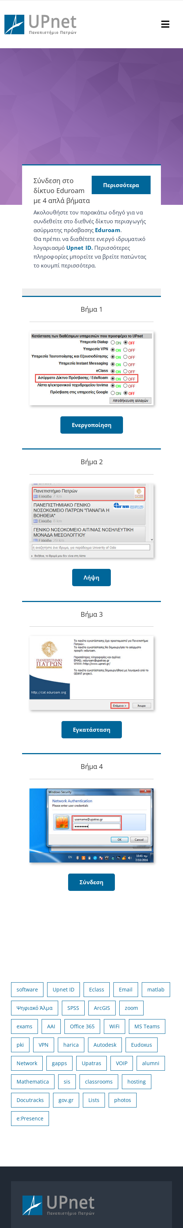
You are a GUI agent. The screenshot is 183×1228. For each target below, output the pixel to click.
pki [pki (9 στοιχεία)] (20, 1044)
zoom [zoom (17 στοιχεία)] (131, 1007)
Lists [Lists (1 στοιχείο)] (93, 1099)
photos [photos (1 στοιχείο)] (122, 1099)
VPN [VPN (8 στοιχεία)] (44, 1044)
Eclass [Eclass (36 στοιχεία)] (96, 989)
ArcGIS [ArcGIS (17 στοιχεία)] (102, 1007)
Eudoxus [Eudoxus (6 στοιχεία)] (141, 1044)
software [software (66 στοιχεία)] (27, 989)
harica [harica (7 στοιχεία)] (71, 1044)
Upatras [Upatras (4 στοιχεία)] (91, 1063)
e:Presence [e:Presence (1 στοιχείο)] (30, 1118)
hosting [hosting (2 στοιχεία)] (136, 1081)
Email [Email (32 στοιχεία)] (126, 989)
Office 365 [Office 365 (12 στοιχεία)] (82, 1026)
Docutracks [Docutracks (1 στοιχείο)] (30, 1099)
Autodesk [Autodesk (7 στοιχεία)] (105, 1044)
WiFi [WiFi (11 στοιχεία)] (114, 1026)
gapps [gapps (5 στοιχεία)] (59, 1063)
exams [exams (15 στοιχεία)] (24, 1026)
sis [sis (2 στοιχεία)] (67, 1081)
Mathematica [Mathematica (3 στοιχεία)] (33, 1081)
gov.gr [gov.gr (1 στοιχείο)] (66, 1099)
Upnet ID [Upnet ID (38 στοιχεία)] (63, 989)
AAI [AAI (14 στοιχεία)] (51, 1026)
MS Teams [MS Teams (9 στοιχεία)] (147, 1026)
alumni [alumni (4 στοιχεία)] (150, 1063)
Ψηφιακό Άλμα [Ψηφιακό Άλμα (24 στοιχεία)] (35, 1007)
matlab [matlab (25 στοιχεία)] (156, 989)
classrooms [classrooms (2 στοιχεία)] (99, 1081)
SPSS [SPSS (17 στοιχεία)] (73, 1007)
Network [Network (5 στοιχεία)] (27, 1063)
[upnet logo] (41, 10)
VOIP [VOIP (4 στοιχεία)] (121, 1063)
